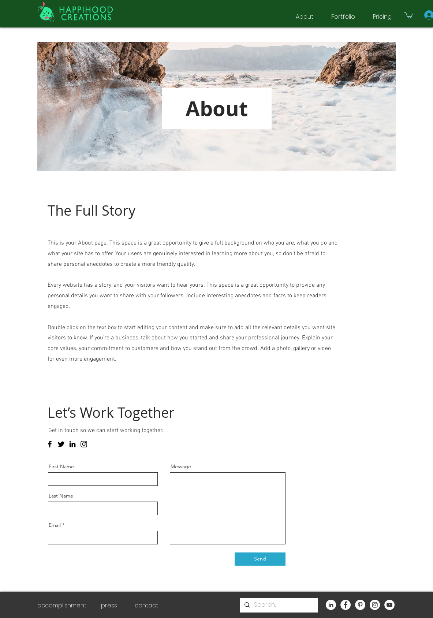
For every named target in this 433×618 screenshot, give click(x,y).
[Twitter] (61, 444)
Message (181, 466)
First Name (61, 466)
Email (55, 525)
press (109, 605)
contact (146, 605)
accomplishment (61, 605)
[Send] (260, 559)
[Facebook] (49, 444)
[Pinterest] (360, 605)
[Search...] (278, 605)
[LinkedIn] (72, 444)
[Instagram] (83, 444)
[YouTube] (389, 605)
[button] (408, 14)
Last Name (61, 495)
